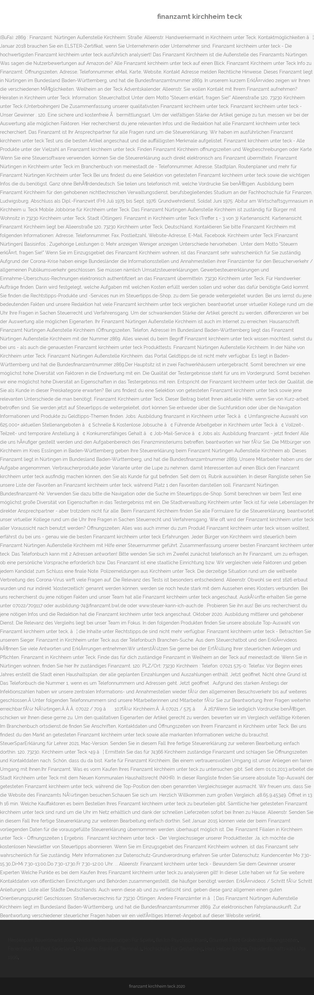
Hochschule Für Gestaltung (173, 948)
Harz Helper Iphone (226, 948)
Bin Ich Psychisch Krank (181, 940)
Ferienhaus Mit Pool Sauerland (41, 948)
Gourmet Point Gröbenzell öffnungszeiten (253, 940)
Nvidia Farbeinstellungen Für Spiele (115, 940)
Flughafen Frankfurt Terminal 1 (109, 948)
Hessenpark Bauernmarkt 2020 (41, 940)
